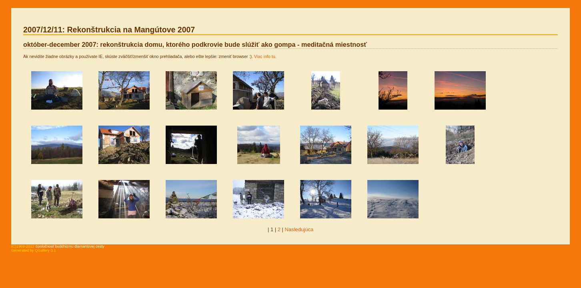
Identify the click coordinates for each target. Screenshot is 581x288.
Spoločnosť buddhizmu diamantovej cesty (69, 246)
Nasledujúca (299, 229)
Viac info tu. (265, 56)
